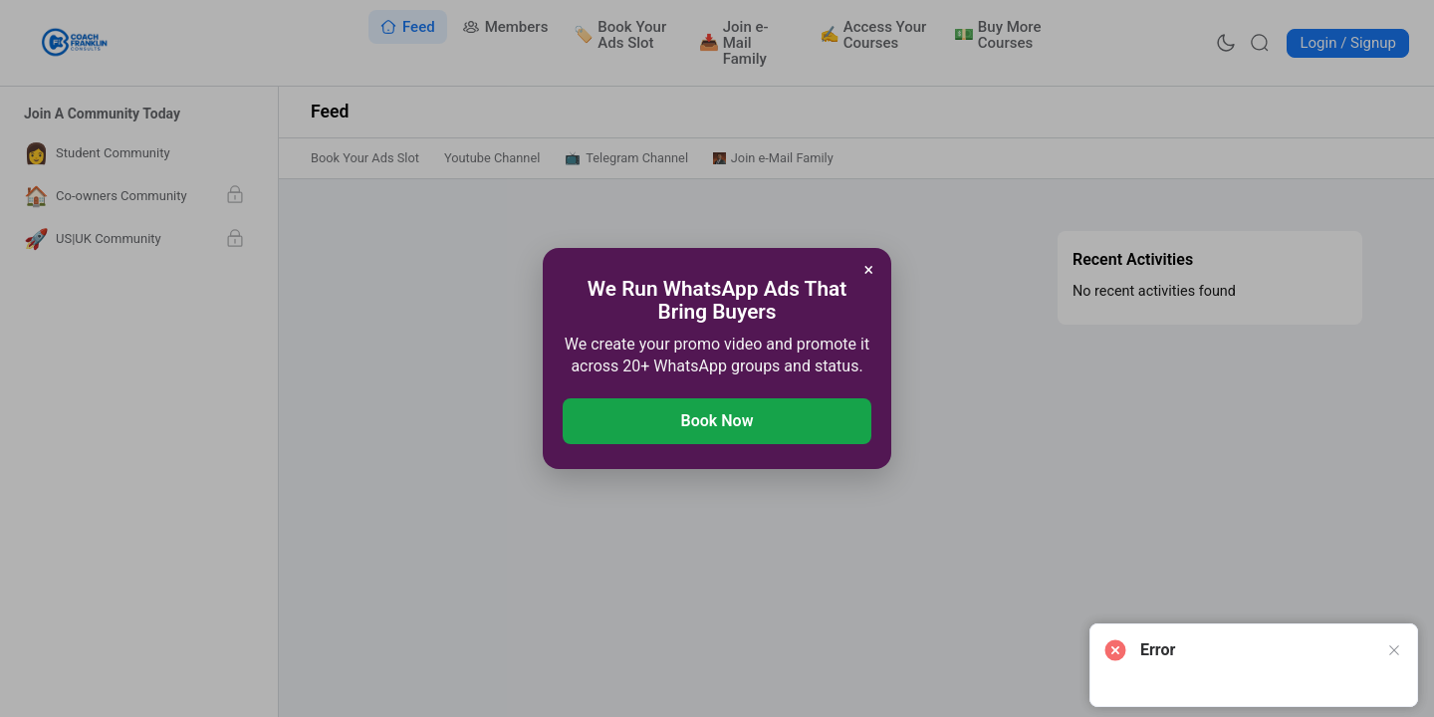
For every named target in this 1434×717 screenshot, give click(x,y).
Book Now (717, 420)
